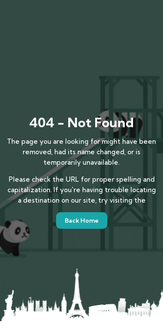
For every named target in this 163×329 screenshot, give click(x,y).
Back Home (82, 220)
